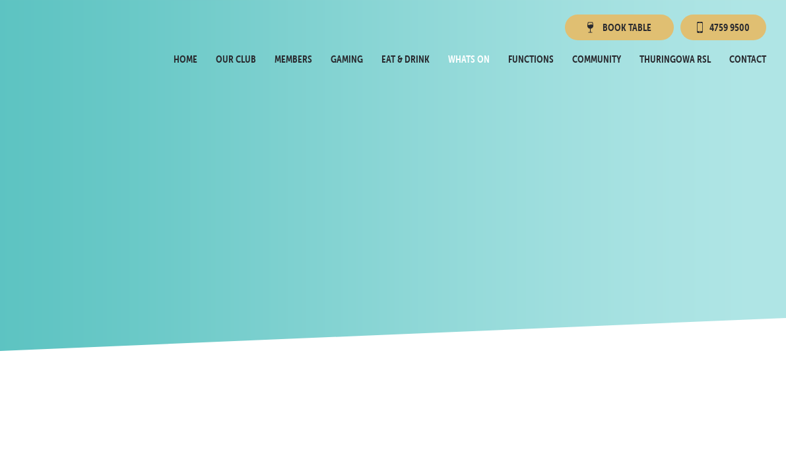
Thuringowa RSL (675, 59)
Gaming (347, 59)
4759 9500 (723, 27)
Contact (747, 59)
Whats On (469, 59)
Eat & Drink (405, 59)
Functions (531, 59)
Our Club (236, 59)
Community (596, 59)
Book (618, 27)
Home (185, 59)
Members (293, 59)
